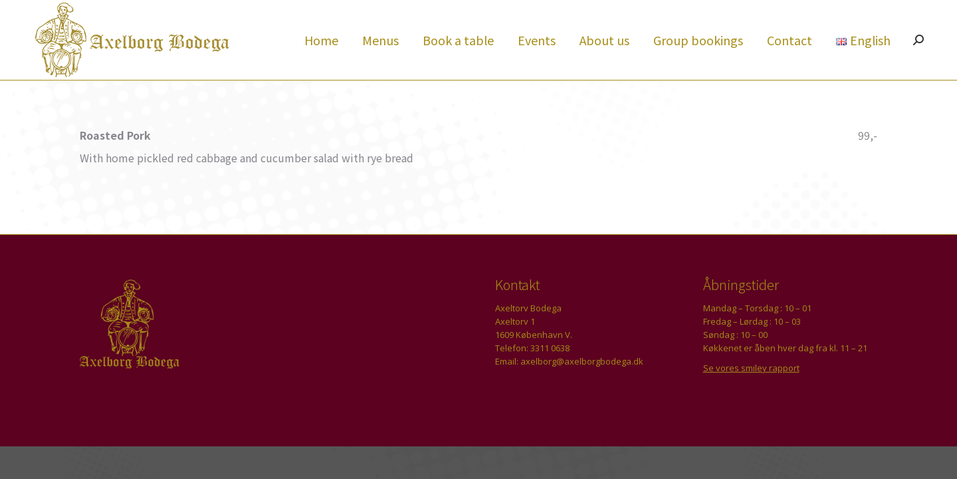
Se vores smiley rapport (751, 392)
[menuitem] (321, 64)
